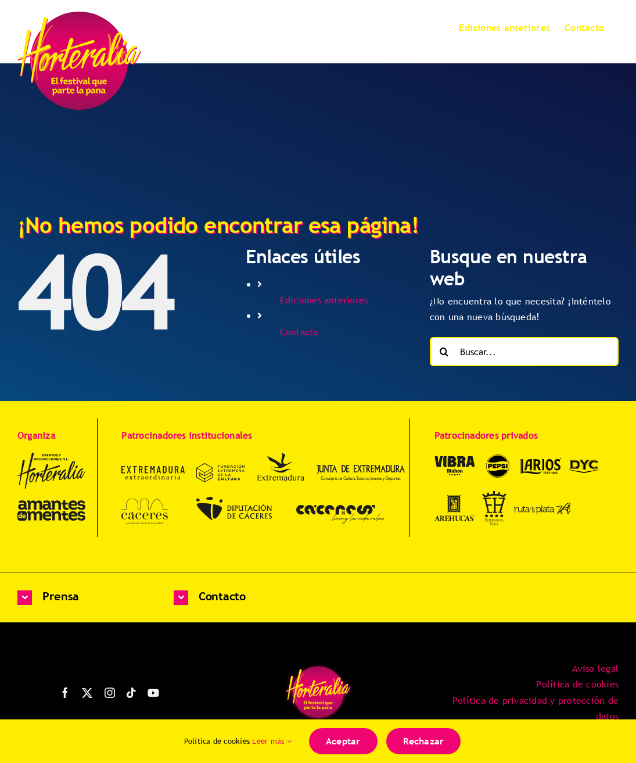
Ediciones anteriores (324, 299)
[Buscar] (444, 351)
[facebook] (65, 692)
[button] (83, 597)
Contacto (299, 331)
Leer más (271, 741)
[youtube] (153, 692)
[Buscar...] (524, 351)
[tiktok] (131, 692)
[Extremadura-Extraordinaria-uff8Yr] (153, 470)
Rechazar (423, 741)
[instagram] (110, 692)
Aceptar (343, 741)
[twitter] (87, 692)
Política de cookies (577, 684)
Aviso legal (595, 668)
